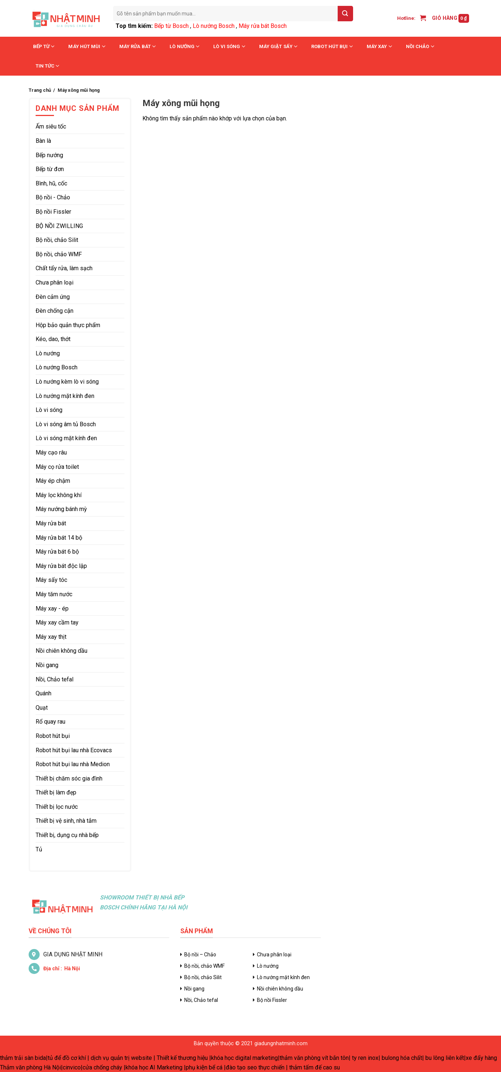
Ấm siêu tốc (51, 126)
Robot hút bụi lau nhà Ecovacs (74, 750)
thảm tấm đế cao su (314, 1067)
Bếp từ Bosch (171, 25)
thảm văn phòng (300, 1057)
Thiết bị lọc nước (57, 806)
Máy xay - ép (52, 608)
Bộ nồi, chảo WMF (59, 254)
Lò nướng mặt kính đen (65, 395)
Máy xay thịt (51, 636)
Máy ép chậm (53, 480)
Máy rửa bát (137, 46)
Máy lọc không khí (58, 495)
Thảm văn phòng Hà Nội (30, 1067)
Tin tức (47, 65)
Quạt (42, 707)
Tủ (39, 849)
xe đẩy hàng (481, 1057)
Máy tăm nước (54, 594)
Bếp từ (44, 46)
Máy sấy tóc (51, 579)
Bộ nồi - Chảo (53, 197)
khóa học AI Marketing (154, 1067)
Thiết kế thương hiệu (182, 1057)
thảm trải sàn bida (23, 1057)
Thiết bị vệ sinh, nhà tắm (66, 820)
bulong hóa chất (402, 1057)
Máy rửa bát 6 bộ (57, 551)
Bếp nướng (49, 155)
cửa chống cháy (102, 1067)
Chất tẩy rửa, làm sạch (64, 268)
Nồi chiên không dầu (61, 650)
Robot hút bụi (332, 46)
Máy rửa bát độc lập (61, 565)
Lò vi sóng (229, 46)
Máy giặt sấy (278, 46)
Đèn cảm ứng (53, 296)
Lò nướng (184, 46)
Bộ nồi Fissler (53, 211)
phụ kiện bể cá (204, 1067)
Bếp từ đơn (50, 169)
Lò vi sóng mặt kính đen (66, 438)
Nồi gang (47, 665)
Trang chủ (40, 90)
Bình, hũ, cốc (51, 183)
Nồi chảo (420, 46)
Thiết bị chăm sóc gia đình (69, 778)
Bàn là (43, 140)
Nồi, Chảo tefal (54, 679)
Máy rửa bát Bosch (263, 25)
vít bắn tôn (335, 1057)
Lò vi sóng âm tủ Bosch (66, 424)
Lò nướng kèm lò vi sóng (67, 381)
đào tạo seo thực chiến (255, 1067)
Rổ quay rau (50, 721)
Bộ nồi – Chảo (200, 954)
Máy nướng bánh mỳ (61, 509)
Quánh (43, 693)
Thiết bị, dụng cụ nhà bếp (67, 835)
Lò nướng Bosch (214, 25)
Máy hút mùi (86, 46)
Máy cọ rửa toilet (57, 466)
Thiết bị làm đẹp (56, 792)
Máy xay (379, 46)
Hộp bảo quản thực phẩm (68, 325)
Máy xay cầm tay (57, 622)
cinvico (72, 1067)
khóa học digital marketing (244, 1057)
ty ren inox (365, 1057)
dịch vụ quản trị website (121, 1057)
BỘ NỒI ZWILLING (59, 225)
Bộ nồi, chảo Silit (57, 239)
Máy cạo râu (51, 452)
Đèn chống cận (54, 310)
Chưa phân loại (54, 282)
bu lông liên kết (444, 1057)
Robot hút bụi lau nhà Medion (73, 764)
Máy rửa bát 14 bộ (59, 537)
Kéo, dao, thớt (53, 339)
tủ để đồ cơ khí (67, 1057)
